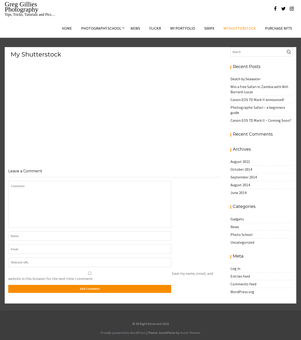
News (135, 28)
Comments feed (243, 284)
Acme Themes (190, 333)
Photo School (241, 234)
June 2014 (238, 192)
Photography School (101, 28)
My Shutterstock (239, 28)
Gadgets (237, 219)
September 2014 (243, 177)
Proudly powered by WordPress (123, 333)
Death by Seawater (245, 79)
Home (67, 28)
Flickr (155, 28)
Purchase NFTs (278, 28)
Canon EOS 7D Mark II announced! (257, 99)
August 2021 (240, 161)
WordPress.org (242, 291)
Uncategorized (242, 242)
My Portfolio (182, 28)
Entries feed (240, 276)
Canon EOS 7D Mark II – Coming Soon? (260, 120)
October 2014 (241, 169)
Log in (235, 268)
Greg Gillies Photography (21, 6)
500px (209, 28)
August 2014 (240, 184)
